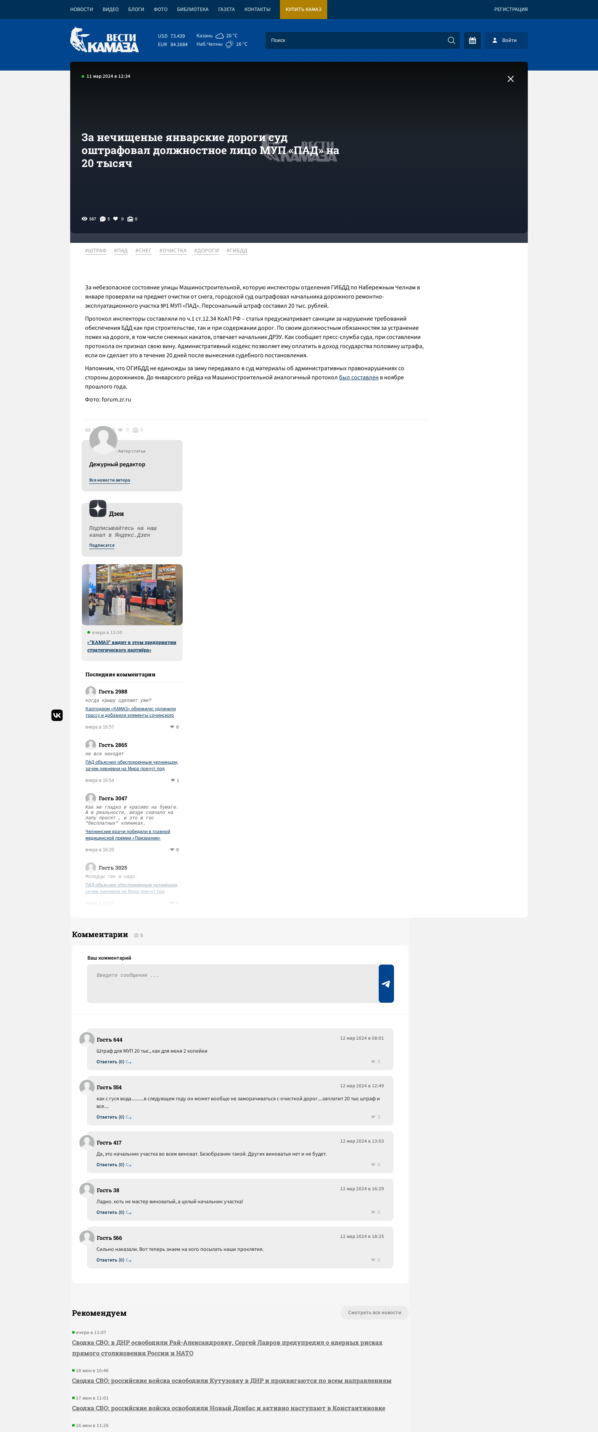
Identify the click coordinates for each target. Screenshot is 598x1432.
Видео (111, 9)
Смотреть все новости (322, 1107)
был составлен (136, 405)
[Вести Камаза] (104, 40)
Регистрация (511, 9)
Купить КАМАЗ (304, 9)
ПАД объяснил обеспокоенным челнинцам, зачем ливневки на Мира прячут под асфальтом (465, 544)
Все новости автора (443, 260)
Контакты (257, 9)
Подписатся (435, 325)
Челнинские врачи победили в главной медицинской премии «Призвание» (461, 614)
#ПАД (125, 251)
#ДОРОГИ (210, 251)
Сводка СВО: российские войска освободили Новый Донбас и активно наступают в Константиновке (199, 1218)
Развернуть (299, 1381)
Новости (81, 9)
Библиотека (193, 9)
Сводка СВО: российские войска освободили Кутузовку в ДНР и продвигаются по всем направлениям (205, 1180)
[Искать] (451, 40)
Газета (226, 9)
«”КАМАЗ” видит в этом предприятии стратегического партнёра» (465, 425)
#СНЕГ (148, 251)
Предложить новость (452, 859)
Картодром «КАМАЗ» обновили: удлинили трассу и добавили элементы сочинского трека (464, 491)
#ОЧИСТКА (177, 251)
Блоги (136, 9)
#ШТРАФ (100, 251)
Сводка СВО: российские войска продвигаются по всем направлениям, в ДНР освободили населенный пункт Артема (210, 1256)
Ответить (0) (113, 848)
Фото (160, 9)
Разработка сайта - (498, 1410)
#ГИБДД (241, 251)
